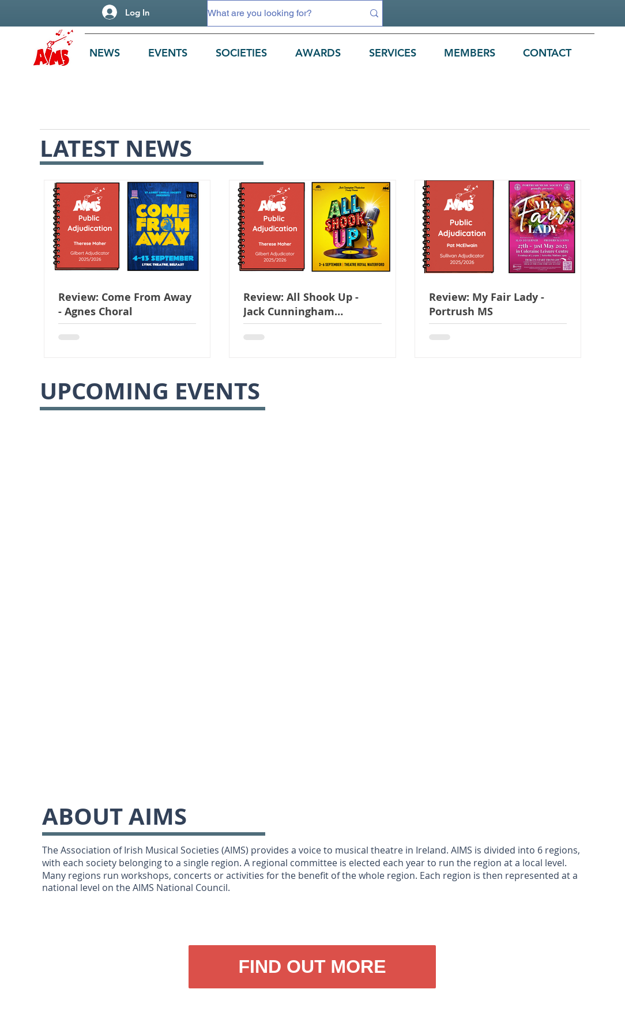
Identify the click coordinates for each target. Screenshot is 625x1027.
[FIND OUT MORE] (312, 966)
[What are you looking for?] (277, 13)
